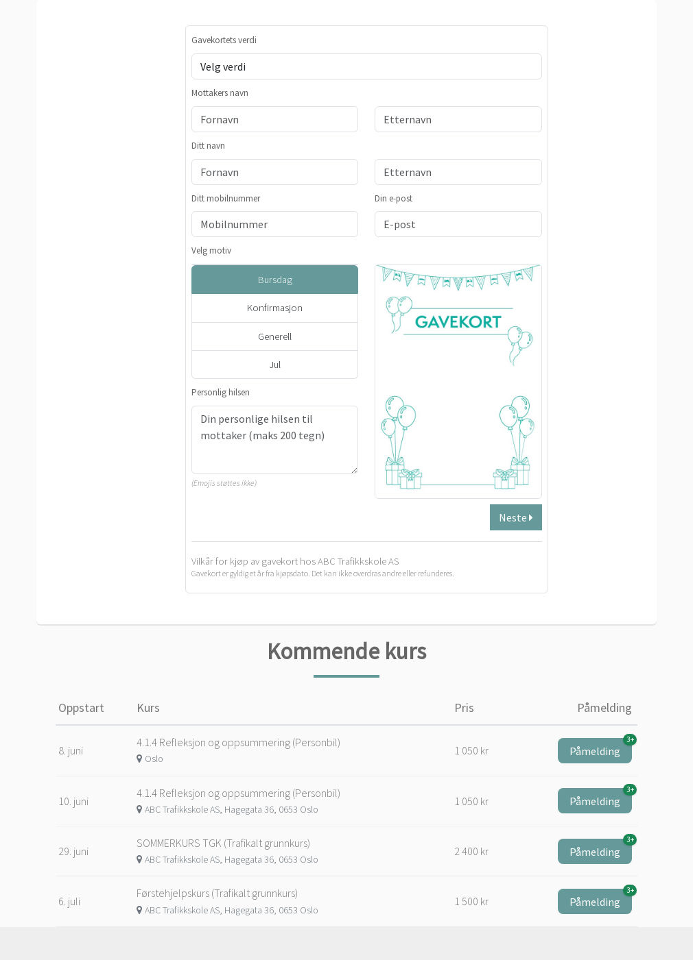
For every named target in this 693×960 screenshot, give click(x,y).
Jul (275, 364)
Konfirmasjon (275, 307)
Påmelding (600, 748)
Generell (275, 336)
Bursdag (275, 279)
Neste (516, 517)
